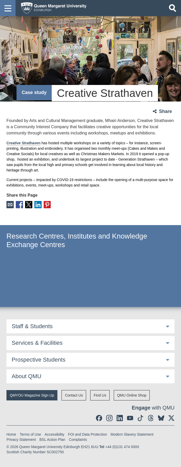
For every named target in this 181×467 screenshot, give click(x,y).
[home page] (52, 8)
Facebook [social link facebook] (19, 204)
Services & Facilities (37, 342)
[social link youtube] (130, 418)
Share (165, 111)
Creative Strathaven (23, 143)
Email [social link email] (9, 204)
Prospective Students (38, 359)
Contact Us (74, 395)
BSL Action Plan (52, 439)
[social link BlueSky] (161, 418)
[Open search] (172, 8)
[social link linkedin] (120, 418)
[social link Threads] (151, 418)
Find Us (100, 395)
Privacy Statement (21, 439)
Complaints (78, 439)
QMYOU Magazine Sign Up (32, 395)
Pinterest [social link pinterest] (46, 204)
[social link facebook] (99, 418)
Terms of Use (30, 434)
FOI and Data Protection (87, 434)
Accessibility (54, 434)
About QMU (26, 376)
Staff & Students (32, 326)
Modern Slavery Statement (132, 434)
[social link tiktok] (140, 418)
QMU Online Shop (132, 395)
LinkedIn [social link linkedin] (37, 204)
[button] (8, 8)
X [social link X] (28, 204)
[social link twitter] (171, 418)
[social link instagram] (109, 418)
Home (11, 434)
